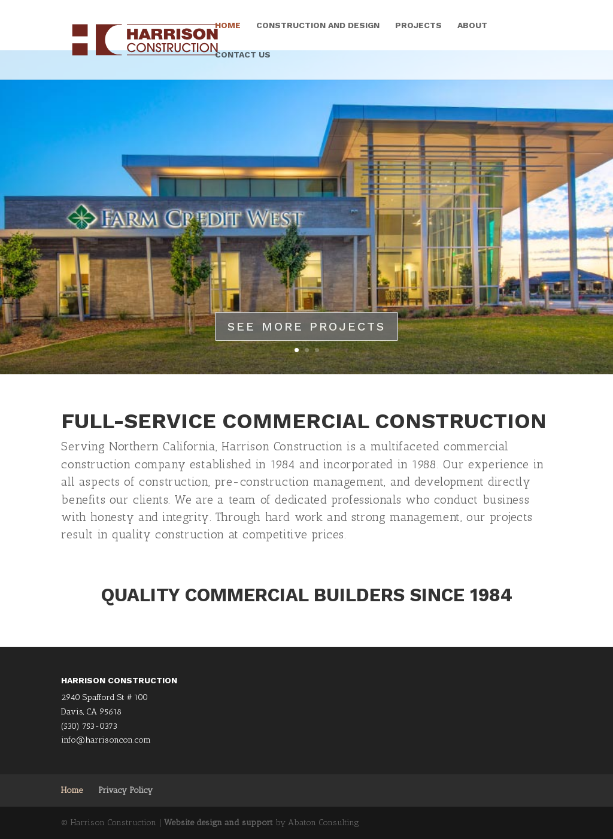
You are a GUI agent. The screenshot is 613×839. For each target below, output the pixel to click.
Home (228, 25)
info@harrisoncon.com (106, 740)
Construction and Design (318, 25)
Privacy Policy (125, 790)
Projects (418, 25)
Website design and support (218, 822)
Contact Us (243, 54)
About (472, 25)
